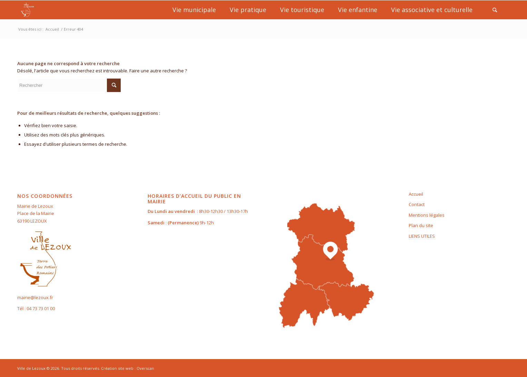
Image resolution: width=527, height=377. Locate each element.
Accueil (416, 194)
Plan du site (421, 225)
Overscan (145, 368)
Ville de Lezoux (31, 368)
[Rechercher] (495, 10)
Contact (417, 204)
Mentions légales (427, 215)
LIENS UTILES (422, 236)
